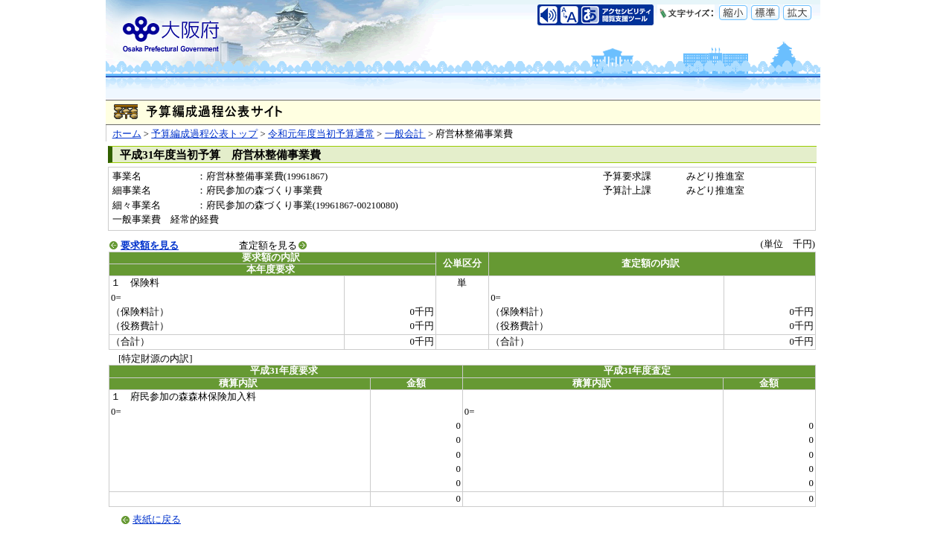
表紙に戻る (156, 519)
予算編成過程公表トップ (204, 134)
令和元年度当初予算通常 (321, 134)
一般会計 (405, 134)
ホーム (126, 134)
